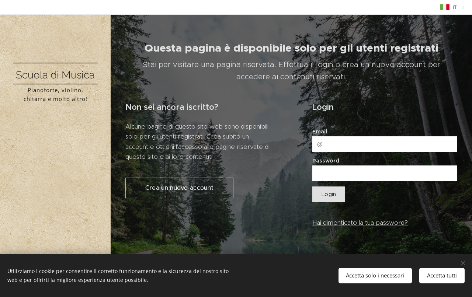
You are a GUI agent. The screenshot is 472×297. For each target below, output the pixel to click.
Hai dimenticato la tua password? (360, 223)
